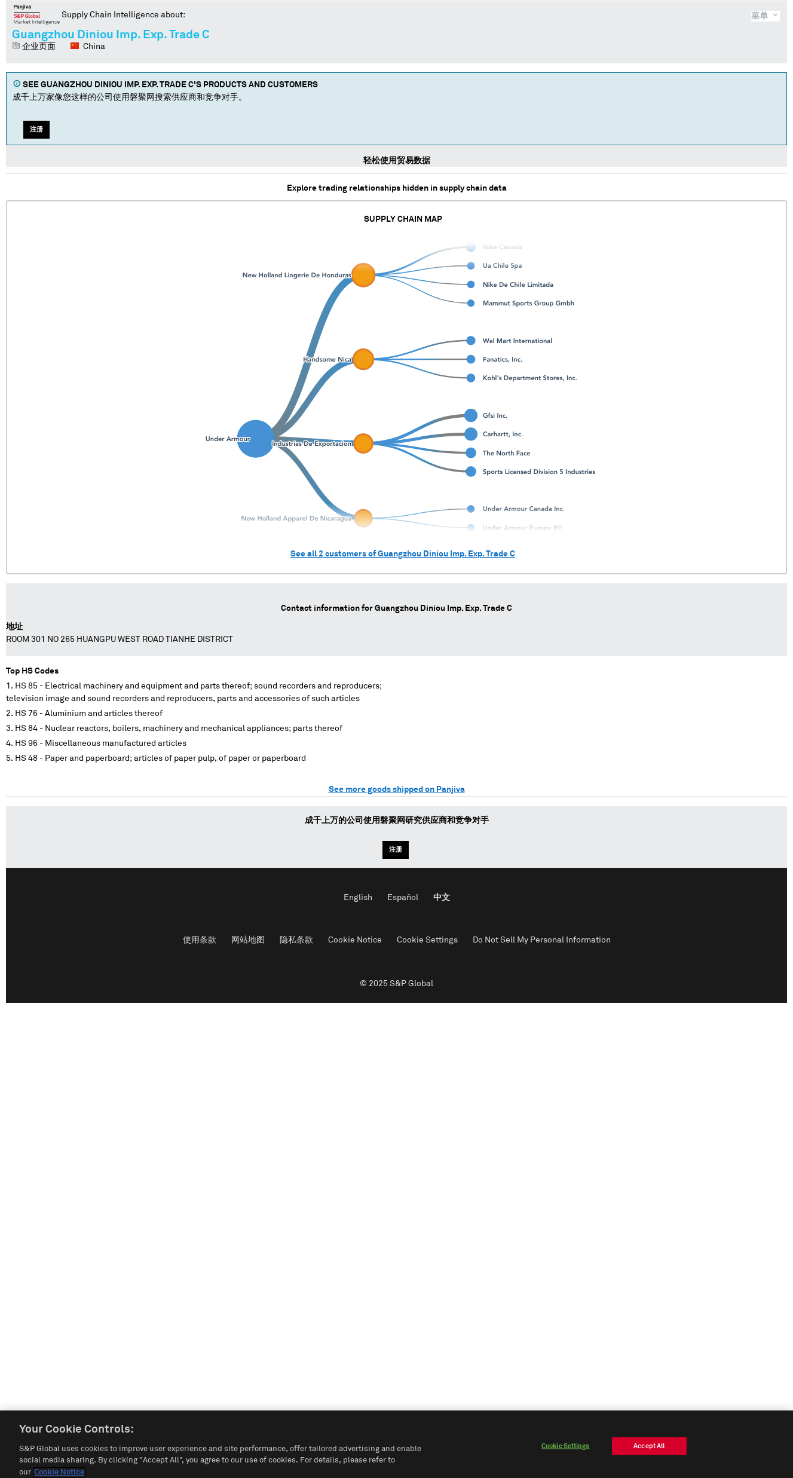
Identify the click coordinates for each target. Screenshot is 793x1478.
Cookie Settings (427, 940)
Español (402, 897)
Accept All (649, 1452)
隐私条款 (296, 940)
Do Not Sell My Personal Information (542, 940)
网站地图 (248, 940)
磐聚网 (37, 14)
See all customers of (402, 554)
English (358, 897)
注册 (36, 129)
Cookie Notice (355, 940)
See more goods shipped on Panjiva (397, 789)
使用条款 (199, 940)
